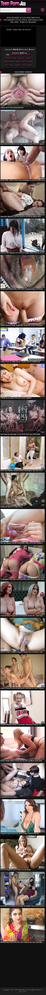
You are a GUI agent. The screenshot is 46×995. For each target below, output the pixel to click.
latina (14, 58)
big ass (28, 54)
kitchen (8, 58)
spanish (17, 65)
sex (6, 65)
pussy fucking (9, 61)
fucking (18, 61)
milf (23, 61)
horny (11, 65)
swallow (28, 58)
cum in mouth (26, 65)
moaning (30, 61)
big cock (21, 58)
